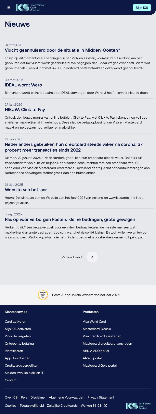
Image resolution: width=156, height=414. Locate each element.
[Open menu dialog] (9, 7)
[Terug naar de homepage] (30, 7)
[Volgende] (92, 257)
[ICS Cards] (138, 406)
